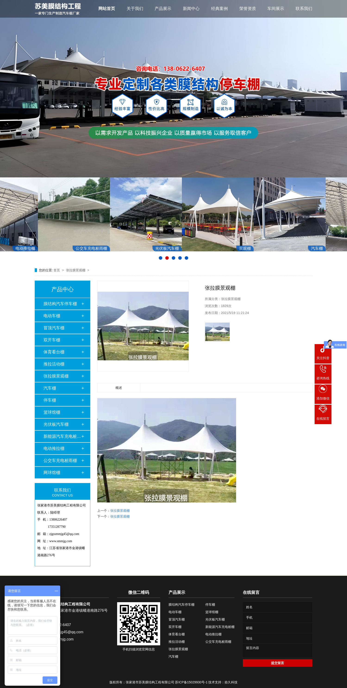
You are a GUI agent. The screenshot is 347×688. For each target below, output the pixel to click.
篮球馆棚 (52, 412)
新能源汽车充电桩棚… (62, 436)
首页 (57, 270)
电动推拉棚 (54, 448)
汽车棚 (50, 388)
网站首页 (106, 8)
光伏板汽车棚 (56, 424)
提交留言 (277, 663)
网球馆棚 (52, 472)
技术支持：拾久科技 (223, 682)
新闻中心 (191, 8)
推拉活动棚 (54, 364)
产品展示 (163, 8)
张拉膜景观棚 (76, 270)
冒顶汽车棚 (54, 328)
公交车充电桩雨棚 (60, 460)
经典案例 (219, 8)
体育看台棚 (54, 352)
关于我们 (135, 8)
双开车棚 (52, 340)
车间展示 (275, 8)
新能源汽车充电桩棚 (219, 627)
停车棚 (50, 400)
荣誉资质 (247, 8)
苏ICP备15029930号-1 (191, 682)
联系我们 (304, 8)
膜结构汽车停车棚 (60, 303)
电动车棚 (52, 316)
